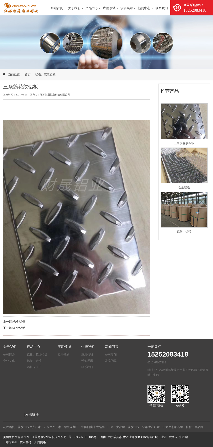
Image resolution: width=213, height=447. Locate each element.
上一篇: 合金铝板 (14, 321)
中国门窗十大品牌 (93, 427)
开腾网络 (40, 442)
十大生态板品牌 (172, 427)
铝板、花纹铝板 (37, 354)
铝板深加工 (34, 367)
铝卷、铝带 (34, 360)
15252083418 (167, 354)
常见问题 (111, 360)
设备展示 (126, 8)
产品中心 (91, 8)
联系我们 (161, 8)
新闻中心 (144, 8)
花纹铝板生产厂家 (29, 427)
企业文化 (9, 360)
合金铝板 (184, 187)
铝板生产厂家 (52, 427)
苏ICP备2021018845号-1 (84, 437)
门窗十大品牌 (116, 427)
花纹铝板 (9, 427)
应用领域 (109, 8)
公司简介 (9, 354)
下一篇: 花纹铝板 (14, 327)
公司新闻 (111, 354)
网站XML (11, 442)
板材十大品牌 (194, 427)
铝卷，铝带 (184, 231)
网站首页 (57, 8)
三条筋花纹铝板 (184, 143)
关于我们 (74, 8)
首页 (28, 74)
